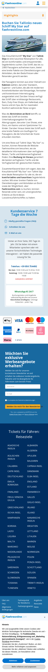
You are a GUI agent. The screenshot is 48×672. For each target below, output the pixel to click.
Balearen (32, 460)
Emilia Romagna (13, 483)
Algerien (32, 450)
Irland (31, 507)
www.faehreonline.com (13, 3)
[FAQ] (24, 221)
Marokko (13, 546)
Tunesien (13, 587)
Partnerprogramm (25, 606)
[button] (45, 617)
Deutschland (15, 476)
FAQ (4, 603)
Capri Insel (14, 471)
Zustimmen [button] (35, 661)
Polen (30, 556)
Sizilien (31, 572)
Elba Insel (33, 476)
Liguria (12, 536)
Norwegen (33, 551)
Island (31, 512)
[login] (37, 3)
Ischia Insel (14, 512)
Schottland (34, 567)
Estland (32, 486)
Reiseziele (38, 603)
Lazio (11, 531)
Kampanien (14, 517)
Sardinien (13, 567)
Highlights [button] (11, 15)
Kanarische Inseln (33, 519)
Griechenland (16, 507)
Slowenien (14, 577)
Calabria (13, 466)
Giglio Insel (34, 502)
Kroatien (32, 525)
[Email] (24, 233)
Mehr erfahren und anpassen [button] (24, 667)
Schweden (13, 572)
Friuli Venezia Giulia (15, 499)
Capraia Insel (34, 466)
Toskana (13, 582)
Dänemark (33, 471)
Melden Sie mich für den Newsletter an (23, 406)
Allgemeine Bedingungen (7, 608)
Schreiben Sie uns (17, 227)
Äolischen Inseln (13, 457)
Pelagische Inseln (14, 558)
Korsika (12, 525)
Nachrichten (8, 7)
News (36, 607)
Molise (31, 546)
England (32, 481)
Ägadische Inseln (13, 447)
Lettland (32, 531)
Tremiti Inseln (35, 582)
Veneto (31, 587)
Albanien (32, 445)
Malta (11, 541)
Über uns (5, 600)
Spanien (31, 577)
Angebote (38, 600)
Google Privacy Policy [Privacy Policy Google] (15, 414)
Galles (31, 497)
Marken (31, 541)
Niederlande (15, 551)
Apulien (31, 455)
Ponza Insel (34, 562)
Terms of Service (29, 414)
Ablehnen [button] (13, 661)
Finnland (13, 491)
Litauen (31, 536)
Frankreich (33, 491)
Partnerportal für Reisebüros (24, 601)
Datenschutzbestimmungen (26, 400)
